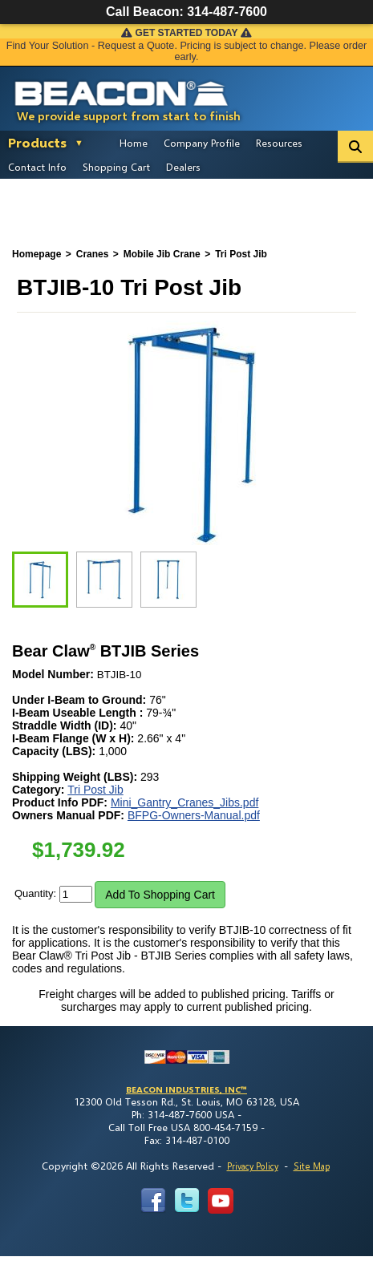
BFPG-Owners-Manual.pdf (194, 815)
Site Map (312, 1166)
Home (134, 142)
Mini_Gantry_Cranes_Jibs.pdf (184, 802)
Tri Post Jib (95, 789)
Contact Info (37, 166)
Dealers (183, 166)
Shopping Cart (116, 166)
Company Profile (202, 142)
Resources (279, 142)
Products (37, 142)
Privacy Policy (252, 1166)
